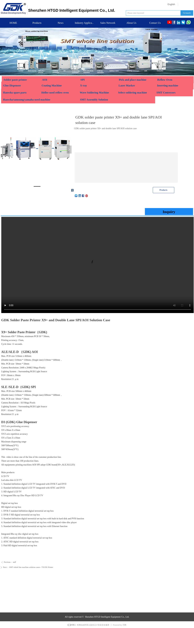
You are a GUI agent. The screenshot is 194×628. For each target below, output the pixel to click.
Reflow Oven (164, 79)
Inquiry (169, 212)
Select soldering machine (132, 92)
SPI (82, 79)
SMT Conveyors (165, 92)
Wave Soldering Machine (95, 92)
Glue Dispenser (12, 85)
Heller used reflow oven (55, 92)
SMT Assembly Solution (94, 99)
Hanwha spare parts (15, 92)
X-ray (83, 85)
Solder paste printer (15, 79)
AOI (44, 79)
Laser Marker (127, 85)
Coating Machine (52, 85)
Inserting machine (167, 85)
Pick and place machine (132, 79)
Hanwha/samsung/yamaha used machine (26, 99)
